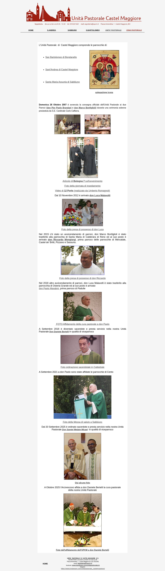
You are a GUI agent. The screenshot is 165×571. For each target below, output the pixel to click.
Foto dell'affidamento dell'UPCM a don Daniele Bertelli (82, 550)
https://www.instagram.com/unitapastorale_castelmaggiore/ (83, 569)
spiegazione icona (104, 92)
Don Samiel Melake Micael (75, 430)
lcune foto (85, 483)
